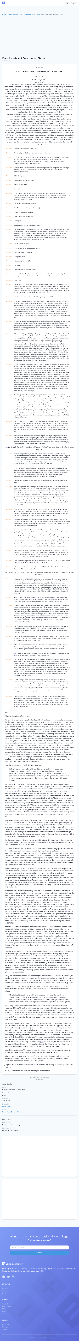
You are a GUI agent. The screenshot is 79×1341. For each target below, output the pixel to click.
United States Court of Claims (32, 14)
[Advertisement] (39, 36)
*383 (64, 722)
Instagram (6, 1327)
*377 (28, 323)
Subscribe (39, 1252)
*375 (6, 135)
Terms (4, 1314)
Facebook (5, 1324)
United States (18, 14)
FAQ (3, 1309)
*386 (65, 911)
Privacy (4, 1311)
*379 (6, 447)
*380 (15, 519)
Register (74, 3)
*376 (15, 237)
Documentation (7, 1306)
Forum (4, 1293)
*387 (19, 978)
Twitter (4, 1329)
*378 (45, 382)
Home (4, 14)
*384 (14, 791)
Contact (5, 1304)
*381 (34, 585)
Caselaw (10, 14)
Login (67, 3)
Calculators (6, 1288)
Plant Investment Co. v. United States (23, 58)
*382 (15, 653)
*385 (37, 853)
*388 (42, 1042)
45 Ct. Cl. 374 (6, 61)
